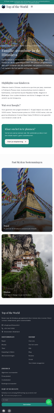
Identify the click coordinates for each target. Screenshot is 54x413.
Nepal (3, 341)
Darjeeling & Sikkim (8, 352)
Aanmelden (27, 404)
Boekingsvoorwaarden (9, 384)
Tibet (3, 348)
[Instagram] (9, 411)
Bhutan (4, 345)
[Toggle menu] (32, 7)
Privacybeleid (6, 376)
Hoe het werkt (33, 345)
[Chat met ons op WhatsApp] (49, 402)
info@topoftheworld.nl (10, 325)
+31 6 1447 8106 (8, 328)
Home (4, 46)
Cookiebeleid (6, 380)
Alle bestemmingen (8, 356)
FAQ (30, 348)
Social (31, 359)
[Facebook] (4, 411)
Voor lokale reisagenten (36, 363)
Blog (30, 352)
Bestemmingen (13, 46)
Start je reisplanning (16, 142)
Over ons (32, 341)
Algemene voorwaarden (10, 372)
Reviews (31, 356)
